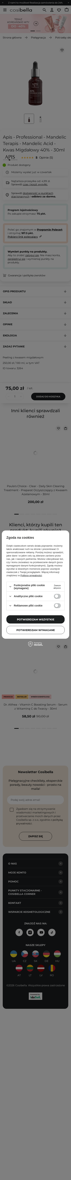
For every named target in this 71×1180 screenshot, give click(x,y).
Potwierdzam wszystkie (35, 619)
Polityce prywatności (31, 575)
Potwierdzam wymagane (35, 630)
